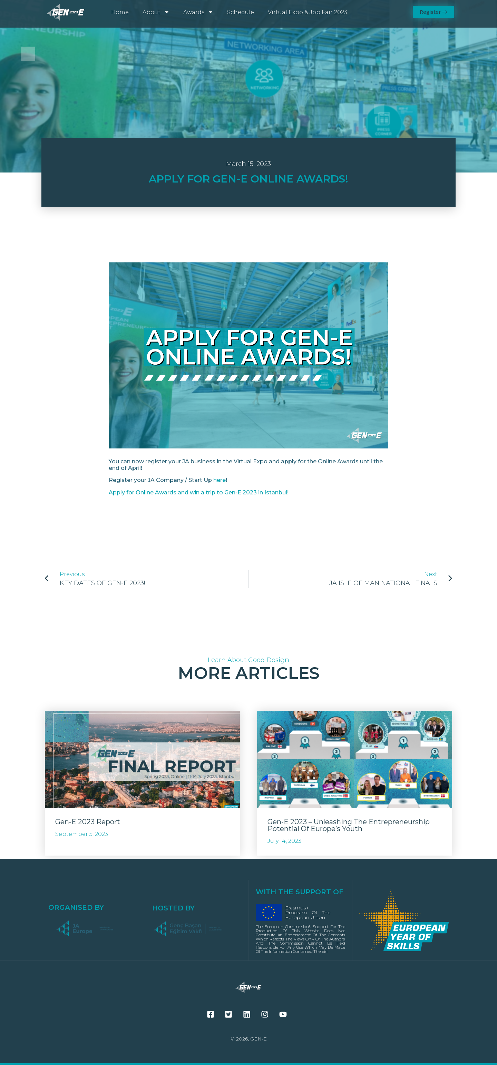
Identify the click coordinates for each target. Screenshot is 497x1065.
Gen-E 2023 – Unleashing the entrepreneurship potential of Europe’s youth (348, 825)
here (219, 480)
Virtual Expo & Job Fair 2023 (307, 12)
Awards (198, 12)
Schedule (240, 12)
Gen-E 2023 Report (87, 822)
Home (120, 12)
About (156, 12)
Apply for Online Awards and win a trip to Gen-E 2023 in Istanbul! (199, 492)
